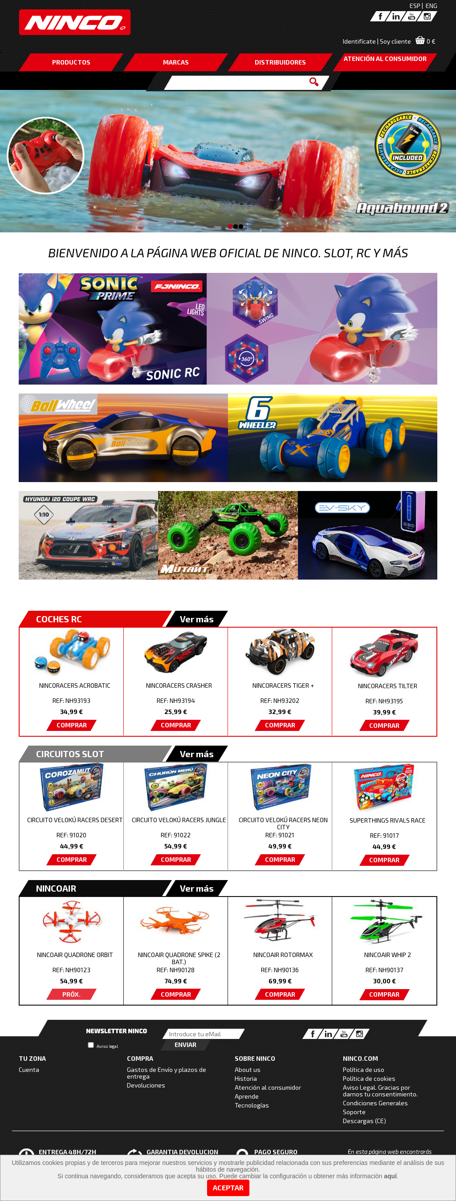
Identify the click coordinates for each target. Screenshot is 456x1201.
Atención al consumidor (268, 1087)
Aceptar (228, 1187)
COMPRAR (72, 725)
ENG (431, 5)
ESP (415, 5)
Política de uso (363, 1069)
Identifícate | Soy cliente (377, 41)
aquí (390, 1176)
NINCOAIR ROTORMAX (283, 954)
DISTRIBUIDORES (280, 62)
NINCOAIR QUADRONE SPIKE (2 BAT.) (179, 958)
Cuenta (29, 1069)
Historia (246, 1078)
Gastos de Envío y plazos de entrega (166, 1073)
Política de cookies (369, 1078)
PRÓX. (71, 994)
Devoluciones (146, 1085)
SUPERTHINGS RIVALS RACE (388, 820)
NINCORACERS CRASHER (179, 685)
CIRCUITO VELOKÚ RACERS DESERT (75, 820)
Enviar (185, 1044)
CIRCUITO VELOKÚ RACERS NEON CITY (283, 823)
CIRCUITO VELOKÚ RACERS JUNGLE (179, 820)
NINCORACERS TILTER (387, 686)
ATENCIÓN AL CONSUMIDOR (385, 58)
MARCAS (176, 62)
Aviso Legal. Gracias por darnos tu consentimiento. (380, 1090)
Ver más (197, 618)
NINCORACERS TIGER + (283, 685)
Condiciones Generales (375, 1103)
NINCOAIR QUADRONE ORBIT (75, 954)
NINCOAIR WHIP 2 (387, 954)
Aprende (247, 1096)
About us (248, 1069)
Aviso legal (107, 1046)
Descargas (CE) (364, 1120)
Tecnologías (252, 1105)
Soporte (354, 1112)
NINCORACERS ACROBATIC (74, 685)
